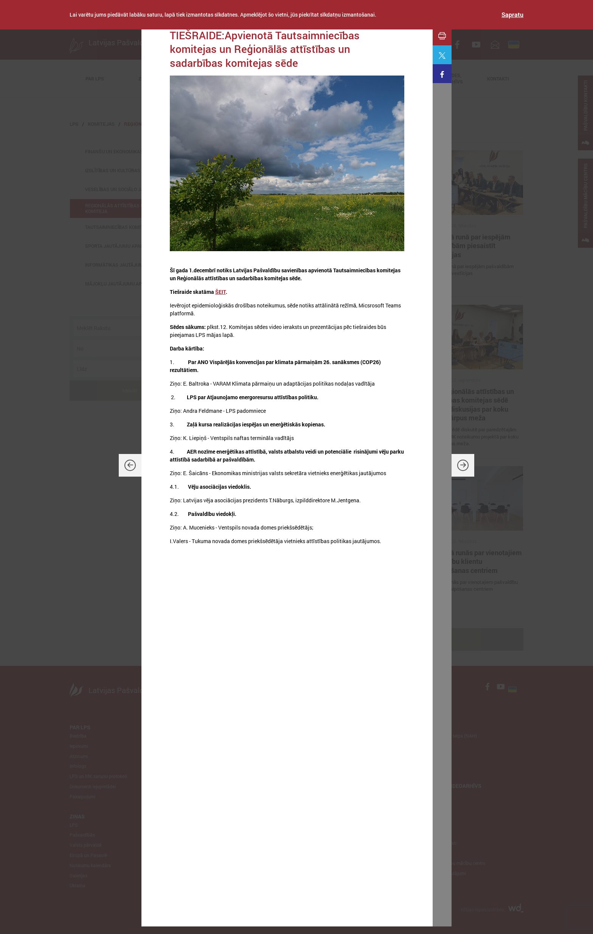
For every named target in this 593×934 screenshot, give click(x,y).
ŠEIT (220, 291)
